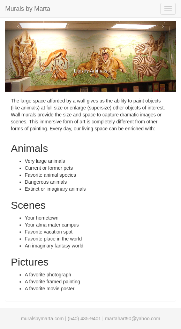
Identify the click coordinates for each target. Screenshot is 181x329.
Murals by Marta (27, 8)
